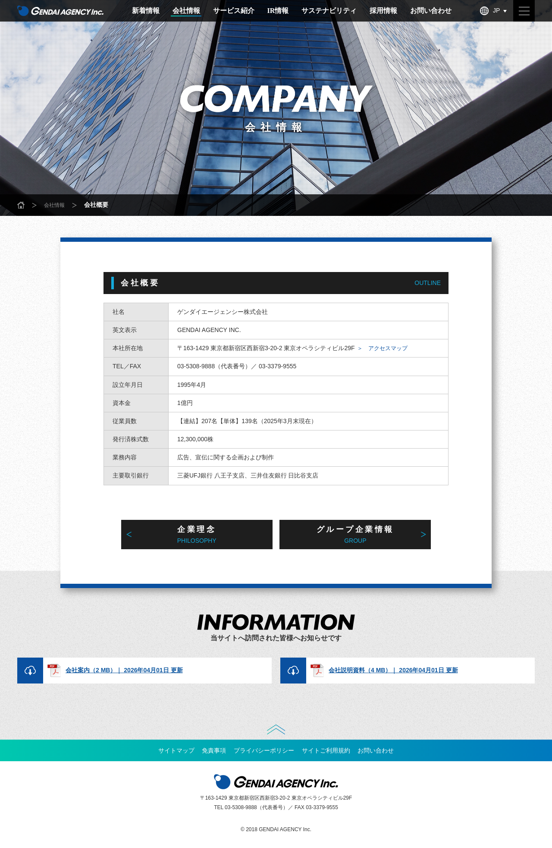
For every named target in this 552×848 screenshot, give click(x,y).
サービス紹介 (233, 10)
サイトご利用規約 (331, 755)
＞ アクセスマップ (388, 348)
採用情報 (383, 10)
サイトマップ (166, 755)
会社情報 (186, 10)
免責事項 (209, 755)
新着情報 (146, 10)
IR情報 (278, 10)
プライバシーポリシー (264, 755)
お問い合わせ (431, 10)
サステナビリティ (329, 10)
